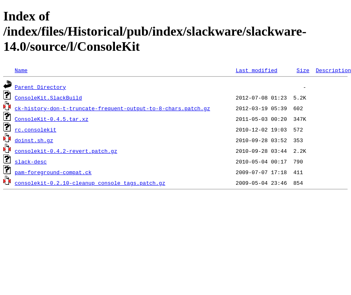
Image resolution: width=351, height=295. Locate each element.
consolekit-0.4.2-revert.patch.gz (66, 150)
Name (21, 70)
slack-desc (31, 161)
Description (333, 70)
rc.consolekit (35, 129)
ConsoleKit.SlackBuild (48, 97)
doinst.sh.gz (34, 140)
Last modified (256, 70)
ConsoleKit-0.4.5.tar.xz (51, 119)
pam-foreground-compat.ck (53, 172)
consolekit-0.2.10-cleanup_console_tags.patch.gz (90, 182)
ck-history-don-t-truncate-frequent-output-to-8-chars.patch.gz (112, 108)
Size (302, 70)
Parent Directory (40, 87)
